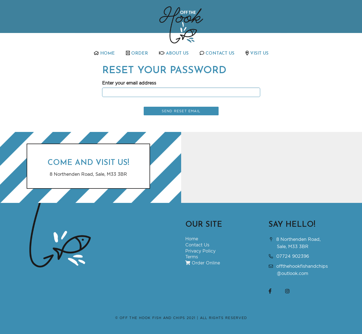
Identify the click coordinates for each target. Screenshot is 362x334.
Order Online (202, 262)
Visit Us (257, 53)
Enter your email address (129, 82)
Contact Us (217, 53)
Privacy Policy (200, 250)
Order (137, 53)
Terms (191, 256)
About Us (174, 53)
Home (104, 53)
